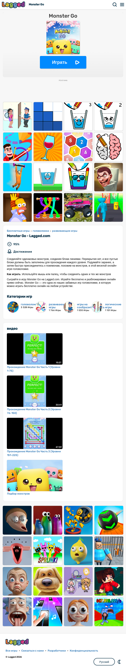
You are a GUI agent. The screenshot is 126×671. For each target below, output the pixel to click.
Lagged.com (18, 642)
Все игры (11, 650)
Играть (59, 62)
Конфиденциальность (84, 650)
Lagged (14, 4)
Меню (122, 4)
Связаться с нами (32, 650)
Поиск (115, 4)
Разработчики (57, 650)
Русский (104, 661)
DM (119, 661)
